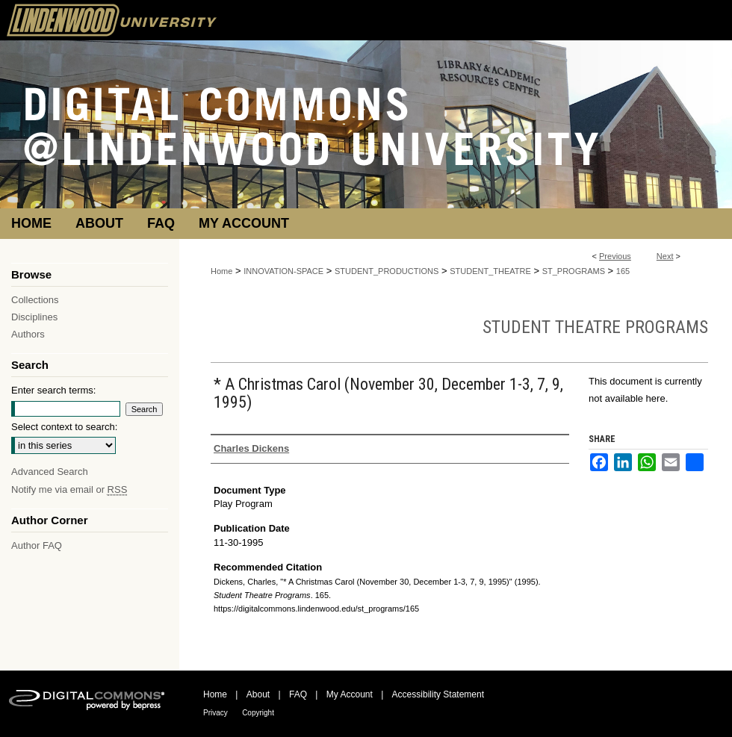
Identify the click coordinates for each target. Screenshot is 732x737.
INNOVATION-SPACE (283, 271)
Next (665, 256)
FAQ (298, 694)
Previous (615, 256)
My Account (349, 694)
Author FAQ (36, 545)
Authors (28, 334)
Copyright (258, 713)
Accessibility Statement (438, 694)
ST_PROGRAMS (573, 271)
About (258, 694)
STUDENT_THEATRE (490, 271)
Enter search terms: (53, 390)
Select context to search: (64, 426)
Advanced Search (49, 471)
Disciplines (34, 317)
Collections (35, 299)
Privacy (215, 713)
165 (623, 271)
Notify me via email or (69, 489)
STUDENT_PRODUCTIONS (386, 271)
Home (221, 271)
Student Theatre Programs (595, 327)
